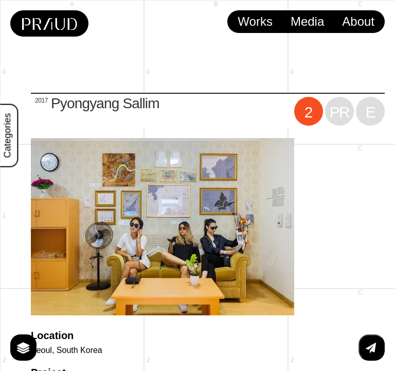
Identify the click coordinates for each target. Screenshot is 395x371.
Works (255, 21)
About (358, 21)
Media (307, 21)
